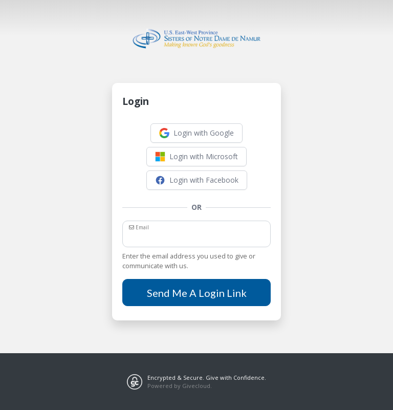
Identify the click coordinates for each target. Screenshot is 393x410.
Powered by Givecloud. (179, 386)
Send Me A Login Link (197, 293)
